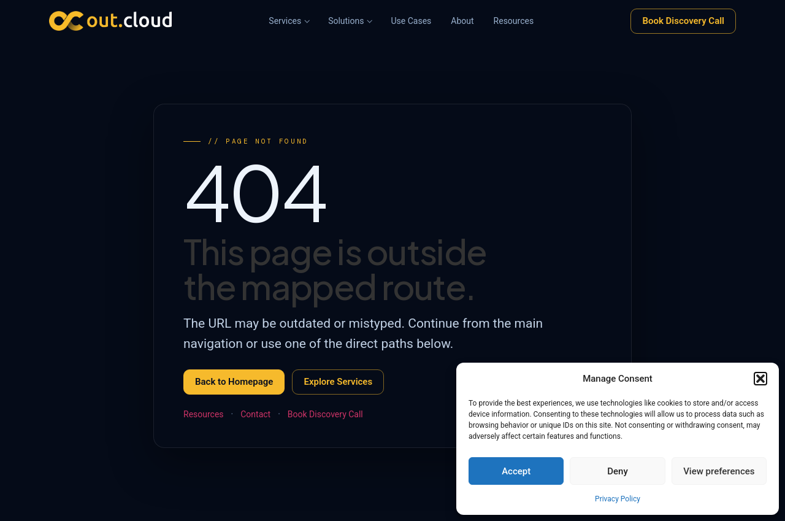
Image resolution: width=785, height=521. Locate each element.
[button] (760, 378)
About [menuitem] (462, 21)
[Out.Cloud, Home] (110, 21)
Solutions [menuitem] (346, 21)
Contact (255, 414)
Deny (617, 471)
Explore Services (338, 381)
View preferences (718, 471)
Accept (516, 471)
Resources (203, 414)
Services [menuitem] (285, 21)
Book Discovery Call (683, 20)
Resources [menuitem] (514, 21)
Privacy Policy (617, 499)
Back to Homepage (234, 381)
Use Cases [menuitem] (411, 21)
